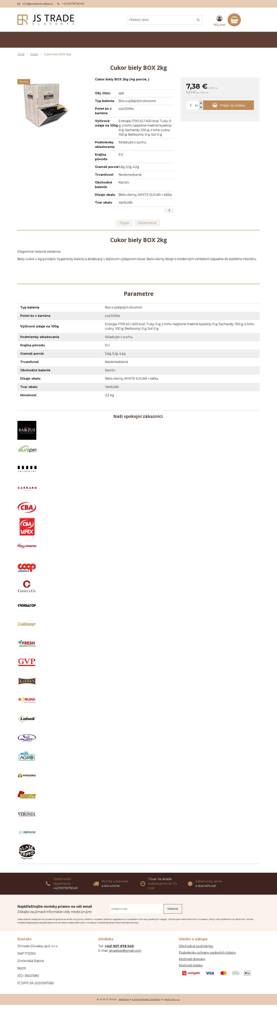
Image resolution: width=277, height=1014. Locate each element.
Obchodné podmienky (196, 946)
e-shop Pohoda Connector (146, 999)
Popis (124, 223)
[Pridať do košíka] (228, 105)
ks (196, 105)
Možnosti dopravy (192, 959)
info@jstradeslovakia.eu (37, 3)
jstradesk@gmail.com (125, 951)
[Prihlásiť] (219, 20)
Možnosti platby (191, 965)
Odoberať (172, 908)
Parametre (147, 223)
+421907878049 (73, 3)
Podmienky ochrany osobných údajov (207, 952)
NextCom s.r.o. (172, 999)
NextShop (124, 999)
